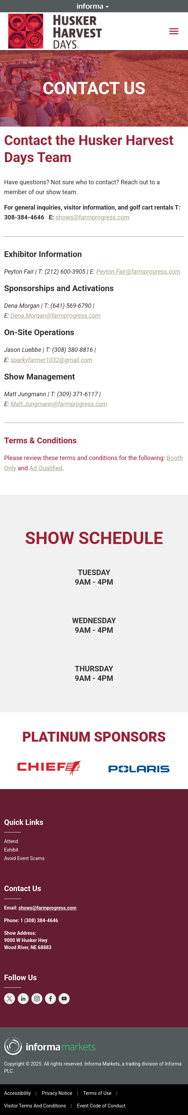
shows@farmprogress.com (93, 217)
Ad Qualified (45, 468)
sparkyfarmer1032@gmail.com (51, 359)
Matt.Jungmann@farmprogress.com (59, 404)
